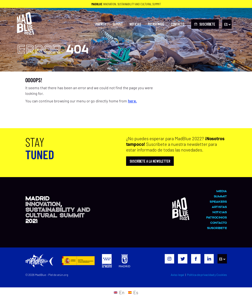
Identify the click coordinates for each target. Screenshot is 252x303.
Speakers (218, 201)
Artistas (219, 207)
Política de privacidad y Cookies (207, 274)
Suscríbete (217, 228)
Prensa (101, 24)
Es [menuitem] (226, 24)
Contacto (177, 24)
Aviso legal (177, 274)
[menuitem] (227, 24)
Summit (118, 24)
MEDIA (221, 191)
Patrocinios (156, 24)
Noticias (135, 24)
